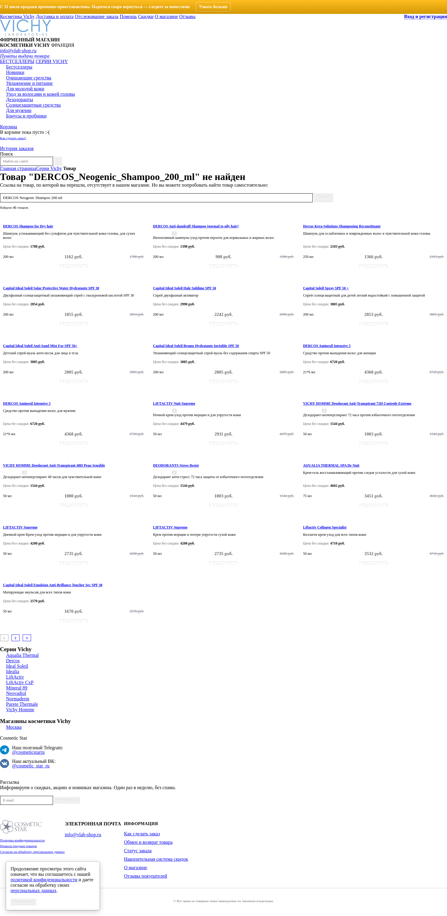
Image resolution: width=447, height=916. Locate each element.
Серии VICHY (52, 61)
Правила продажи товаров (18, 846)
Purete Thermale (22, 704)
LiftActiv (15, 677)
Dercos (13, 660)
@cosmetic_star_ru (30, 765)
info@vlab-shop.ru (18, 50)
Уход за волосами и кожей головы (40, 94)
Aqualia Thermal (22, 655)
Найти (323, 197)
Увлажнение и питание (29, 83)
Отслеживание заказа (97, 16)
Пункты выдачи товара (24, 56)
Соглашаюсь (23, 902)
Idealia (12, 671)
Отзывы (187, 16)
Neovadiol (16, 693)
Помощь (128, 16)
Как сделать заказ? (13, 138)
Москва (14, 727)
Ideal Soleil (17, 666)
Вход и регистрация (425, 16)
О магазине (166, 16)
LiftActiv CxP (19, 682)
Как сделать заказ (142, 833)
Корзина (8, 126)
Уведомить (73, 266)
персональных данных (33, 890)
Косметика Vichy (17, 16)
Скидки (146, 16)
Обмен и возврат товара (148, 842)
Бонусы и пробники (26, 115)
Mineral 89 (16, 687)
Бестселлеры (17, 61)
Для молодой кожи (25, 88)
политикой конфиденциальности (44, 879)
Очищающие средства (28, 77)
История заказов (16, 148)
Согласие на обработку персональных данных (32, 851)
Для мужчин (18, 110)
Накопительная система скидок (156, 859)
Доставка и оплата (55, 16)
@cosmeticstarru (28, 752)
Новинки (15, 72)
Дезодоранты (19, 99)
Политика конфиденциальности (22, 840)
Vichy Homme (20, 709)
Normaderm (17, 698)
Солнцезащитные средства (33, 105)
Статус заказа (138, 850)
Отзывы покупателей (145, 876)
